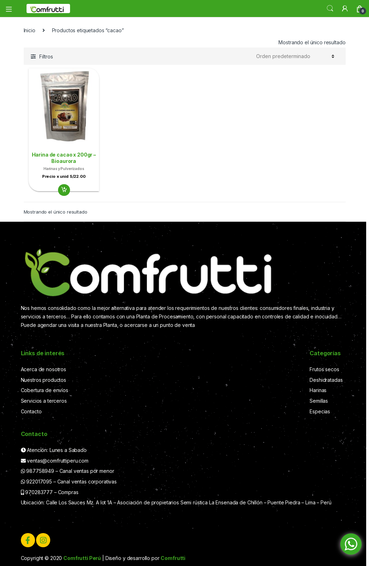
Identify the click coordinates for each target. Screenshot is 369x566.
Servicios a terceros (44, 401)
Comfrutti (173, 558)
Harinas (318, 390)
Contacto (31, 411)
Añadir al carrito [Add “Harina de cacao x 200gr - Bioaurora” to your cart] (63, 190)
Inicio (29, 30)
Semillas (319, 401)
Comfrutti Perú (82, 558)
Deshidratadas (326, 380)
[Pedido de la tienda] (295, 56)
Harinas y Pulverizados (64, 168)
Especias (320, 411)
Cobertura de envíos (44, 390)
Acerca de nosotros (43, 369)
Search (330, 8)
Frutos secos (324, 369)
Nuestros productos (43, 380)
